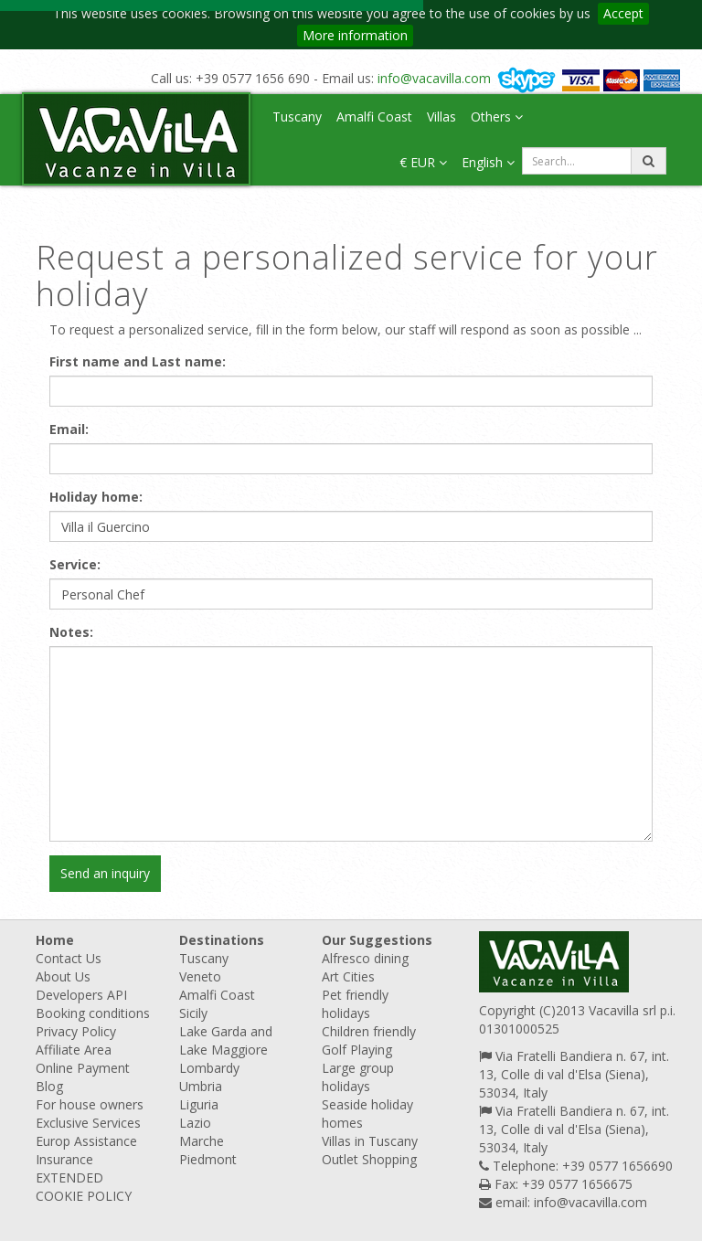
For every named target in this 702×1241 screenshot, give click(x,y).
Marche (201, 1141)
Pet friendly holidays (355, 1004)
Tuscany (297, 116)
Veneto (200, 976)
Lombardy (209, 1068)
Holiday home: (96, 496)
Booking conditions (93, 1013)
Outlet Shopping (369, 1159)
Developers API (81, 994)
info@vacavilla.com (434, 78)
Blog (49, 1086)
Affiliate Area (74, 1049)
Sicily (193, 1013)
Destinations (221, 940)
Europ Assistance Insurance (86, 1150)
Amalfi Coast (374, 116)
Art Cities (348, 976)
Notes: (71, 632)
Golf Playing (357, 1049)
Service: (75, 564)
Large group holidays (358, 1077)
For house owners (90, 1104)
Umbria (200, 1086)
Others (497, 116)
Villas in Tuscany (370, 1141)
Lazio (195, 1122)
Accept (623, 13)
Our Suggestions (377, 940)
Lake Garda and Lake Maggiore (225, 1040)
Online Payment (83, 1068)
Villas (441, 116)
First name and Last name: (137, 361)
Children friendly (369, 1031)
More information (355, 35)
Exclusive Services (88, 1122)
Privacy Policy (76, 1031)
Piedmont (208, 1159)
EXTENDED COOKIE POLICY (84, 1186)
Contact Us (68, 958)
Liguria (198, 1104)
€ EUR (423, 162)
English (488, 162)
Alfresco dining (365, 958)
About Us (63, 976)
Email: (69, 429)
